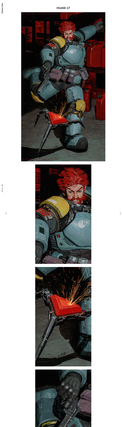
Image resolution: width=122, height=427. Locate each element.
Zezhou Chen (2, 8)
